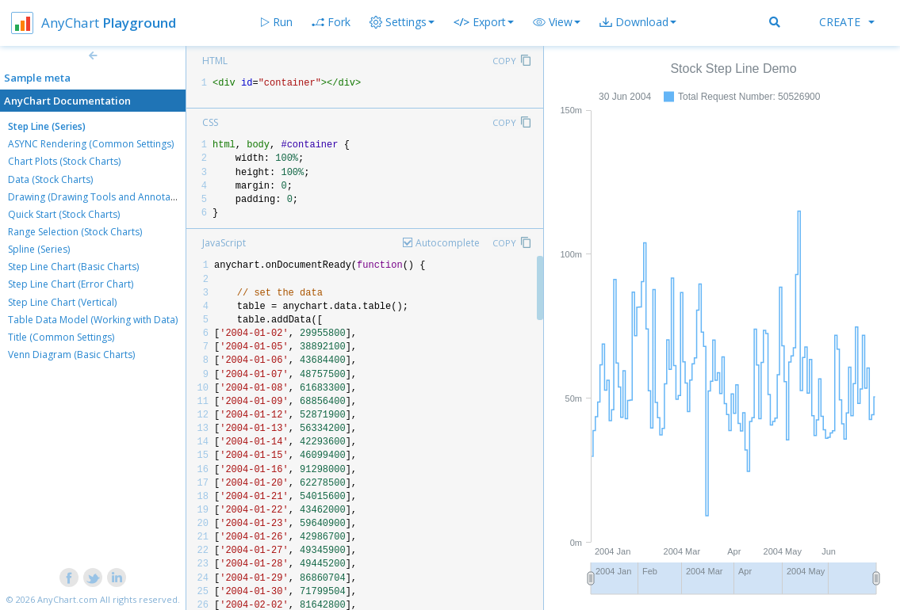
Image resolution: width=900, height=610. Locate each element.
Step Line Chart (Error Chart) (70, 284)
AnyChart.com (67, 599)
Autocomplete (448, 243)
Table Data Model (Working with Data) (93, 319)
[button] (556, 22)
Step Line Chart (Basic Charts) (73, 266)
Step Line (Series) (47, 126)
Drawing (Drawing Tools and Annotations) (101, 197)
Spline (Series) (39, 249)
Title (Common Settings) (61, 337)
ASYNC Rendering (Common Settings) (91, 144)
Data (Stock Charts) (50, 179)
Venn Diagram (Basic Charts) (71, 354)
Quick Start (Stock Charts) (64, 214)
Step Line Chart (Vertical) (62, 302)
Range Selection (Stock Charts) (75, 231)
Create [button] (847, 21)
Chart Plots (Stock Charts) (64, 161)
